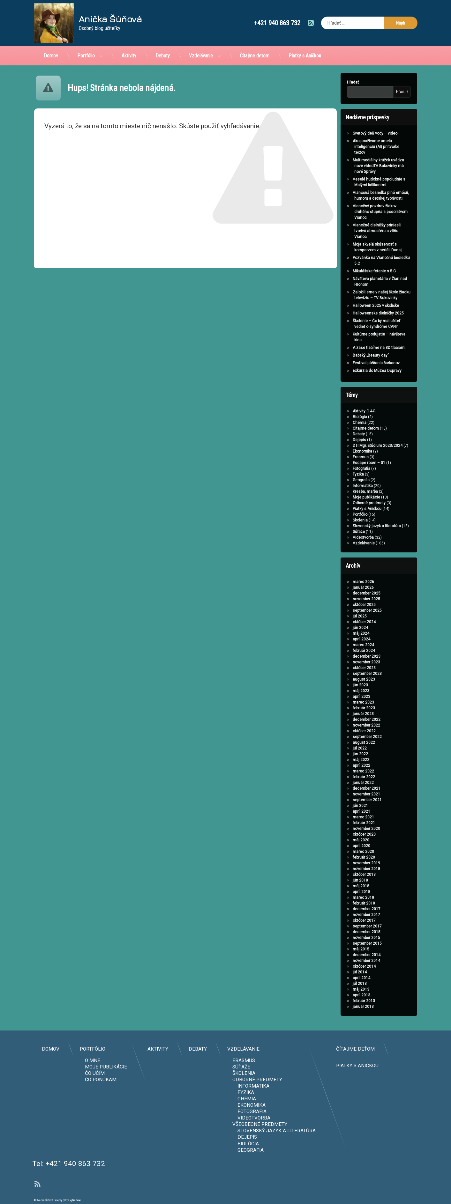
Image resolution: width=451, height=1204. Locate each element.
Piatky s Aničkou (305, 43)
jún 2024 (341, 627)
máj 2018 (342, 886)
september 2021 (348, 800)
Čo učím (319, 1073)
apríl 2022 (342, 765)
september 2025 (348, 610)
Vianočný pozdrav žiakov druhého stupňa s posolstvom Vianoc (361, 212)
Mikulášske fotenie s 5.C (355, 271)
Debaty (162, 43)
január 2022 (344, 782)
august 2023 (345, 679)
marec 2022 (344, 771)
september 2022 (348, 737)
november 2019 (347, 863)
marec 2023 (344, 702)
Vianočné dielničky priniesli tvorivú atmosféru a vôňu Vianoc (357, 231)
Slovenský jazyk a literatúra (358, 526)
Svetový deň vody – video (356, 133)
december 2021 (347, 788)
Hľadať (333, 82)
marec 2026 (344, 582)
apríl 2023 (342, 696)
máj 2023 (342, 691)
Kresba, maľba (346, 491)
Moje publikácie (347, 497)
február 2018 (345, 903)
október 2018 (345, 874)
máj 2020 (342, 840)
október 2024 (345, 622)
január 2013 (344, 1006)
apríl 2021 (342, 811)
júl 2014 (341, 972)
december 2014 (347, 955)
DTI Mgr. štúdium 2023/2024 (358, 445)
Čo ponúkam (325, 1079)
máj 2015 (342, 949)
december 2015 (347, 932)
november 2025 (347, 599)
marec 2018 (344, 897)
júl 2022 (341, 748)
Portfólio (86, 43)
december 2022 (347, 719)
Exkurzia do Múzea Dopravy (358, 370)
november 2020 (347, 828)
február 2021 (345, 823)
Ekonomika (343, 451)
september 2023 (348, 673)
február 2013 (345, 1001)
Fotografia (342, 468)
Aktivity (129, 43)
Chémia (340, 422)
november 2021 (347, 794)
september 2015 (348, 943)
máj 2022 (342, 759)
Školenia (341, 520)
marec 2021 (344, 817)
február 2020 (345, 857)
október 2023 (345, 668)
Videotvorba (344, 537)
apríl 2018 (342, 892)
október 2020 (345, 834)
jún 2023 (341, 685)
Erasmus (342, 457)
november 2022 (347, 725)
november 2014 (347, 960)
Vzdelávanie (201, 43)
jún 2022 (341, 754)
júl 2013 (341, 983)
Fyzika (339, 474)
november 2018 (347, 869)
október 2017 (345, 920)
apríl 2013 (342, 995)
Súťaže (340, 531)
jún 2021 (341, 805)
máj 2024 (342, 633)
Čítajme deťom (254, 43)
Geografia (342, 480)
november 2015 (347, 937)
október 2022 (345, 731)
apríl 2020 (342, 846)
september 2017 (348, 926)
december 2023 (347, 656)
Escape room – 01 (350, 463)
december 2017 (347, 909)
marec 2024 (344, 645)
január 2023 (344, 714)
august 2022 (345, 742)
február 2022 (345, 777)
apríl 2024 (342, 639)
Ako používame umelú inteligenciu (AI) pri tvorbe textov (357, 147)
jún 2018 (341, 880)
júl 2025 (341, 616)
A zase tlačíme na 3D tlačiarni (360, 347)
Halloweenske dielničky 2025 (359, 313)
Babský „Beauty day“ (352, 355)
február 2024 (345, 650)
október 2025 (345, 604)
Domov (51, 43)
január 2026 (344, 587)
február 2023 (345, 708)
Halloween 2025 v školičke (357, 305)
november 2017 (347, 914)
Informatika (344, 486)
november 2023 (347, 662)
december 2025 (347, 593)
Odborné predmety (350, 503)
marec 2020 (344, 851)
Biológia (341, 417)
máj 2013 (342, 989)
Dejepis (340, 440)
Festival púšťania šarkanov (357, 363)
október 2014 (345, 966)
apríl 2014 (342, 978)
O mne (317, 1060)
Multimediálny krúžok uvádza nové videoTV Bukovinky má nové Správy (359, 166)
